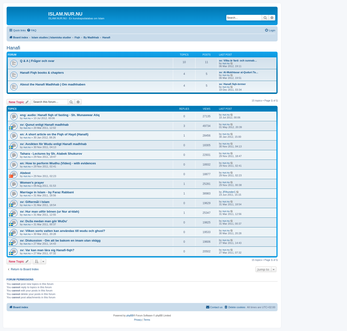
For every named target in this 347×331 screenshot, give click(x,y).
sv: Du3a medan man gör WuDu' (43, 221)
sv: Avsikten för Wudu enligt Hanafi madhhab (53, 144)
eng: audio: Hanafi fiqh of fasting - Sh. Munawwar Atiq (60, 115)
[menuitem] (31, 30)
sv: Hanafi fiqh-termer (232, 84)
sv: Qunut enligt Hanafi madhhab (44, 124)
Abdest (25, 173)
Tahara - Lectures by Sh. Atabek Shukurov (51, 153)
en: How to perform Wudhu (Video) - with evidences (58, 163)
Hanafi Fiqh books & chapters (42, 72)
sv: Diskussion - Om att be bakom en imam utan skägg (60, 240)
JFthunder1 (229, 191)
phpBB (129, 315)
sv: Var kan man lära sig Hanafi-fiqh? (47, 250)
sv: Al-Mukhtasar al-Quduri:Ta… (238, 72)
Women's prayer (32, 182)
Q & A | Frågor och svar (37, 61)
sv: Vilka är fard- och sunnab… (238, 60)
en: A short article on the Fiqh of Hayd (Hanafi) (54, 134)
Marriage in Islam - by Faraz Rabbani (47, 192)
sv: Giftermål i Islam (34, 202)
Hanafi (13, 47)
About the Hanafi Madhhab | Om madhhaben (52, 84)
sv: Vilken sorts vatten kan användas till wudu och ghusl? (62, 231)
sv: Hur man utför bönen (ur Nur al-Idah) (49, 211)
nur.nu (226, 63)
